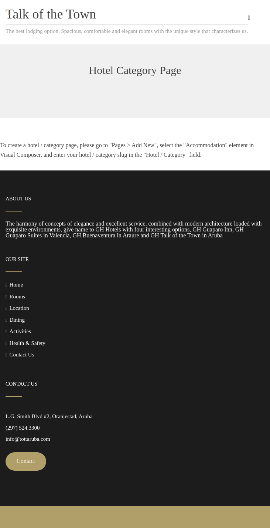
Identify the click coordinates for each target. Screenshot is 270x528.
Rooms (17, 296)
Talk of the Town (51, 14)
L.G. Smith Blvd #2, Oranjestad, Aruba (49, 416)
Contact (26, 461)
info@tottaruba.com (28, 439)
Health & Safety (27, 343)
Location (19, 308)
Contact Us (21, 355)
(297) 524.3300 (23, 428)
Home (16, 285)
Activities (20, 331)
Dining (17, 320)
